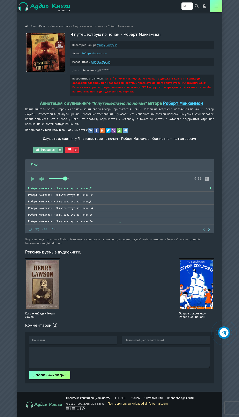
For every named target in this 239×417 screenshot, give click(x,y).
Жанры (135, 398)
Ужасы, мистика (107, 45)
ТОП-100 (120, 398)
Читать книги (153, 398)
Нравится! (49, 150)
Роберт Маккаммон (94, 53)
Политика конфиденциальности (88, 398)
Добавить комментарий (49, 375)
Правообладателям (180, 398)
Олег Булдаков (100, 61)
